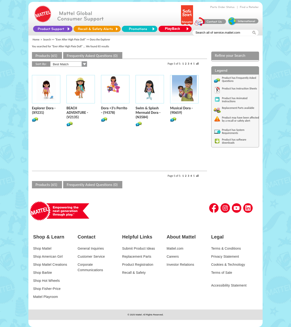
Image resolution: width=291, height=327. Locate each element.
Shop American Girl (48, 256)
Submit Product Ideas (138, 248)
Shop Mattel (42, 248)
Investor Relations (180, 264)
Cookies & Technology (228, 264)
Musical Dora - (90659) (181, 110)
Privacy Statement (225, 256)
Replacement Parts (136, 256)
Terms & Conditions (226, 248)
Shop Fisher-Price (47, 289)
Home (36, 39)
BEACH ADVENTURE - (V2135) (77, 112)
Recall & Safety (134, 272)
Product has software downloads (234, 141)
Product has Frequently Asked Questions (239, 79)
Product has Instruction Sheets (239, 88)
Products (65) (46, 55)
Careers (173, 256)
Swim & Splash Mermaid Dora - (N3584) (148, 112)
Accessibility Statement (229, 285)
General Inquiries (91, 248)
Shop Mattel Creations (50, 264)
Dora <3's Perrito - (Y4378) (114, 110)
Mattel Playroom (45, 297)
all (197, 63)
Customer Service (91, 256)
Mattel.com (175, 248)
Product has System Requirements (233, 131)
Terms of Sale (221, 272)
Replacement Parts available (238, 108)
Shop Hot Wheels (46, 281)
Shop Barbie (42, 272)
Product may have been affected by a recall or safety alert (240, 119)
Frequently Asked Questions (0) (92, 55)
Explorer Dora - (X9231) (44, 110)
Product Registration (137, 264)
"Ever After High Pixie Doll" (70, 39)
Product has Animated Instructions (234, 100)
